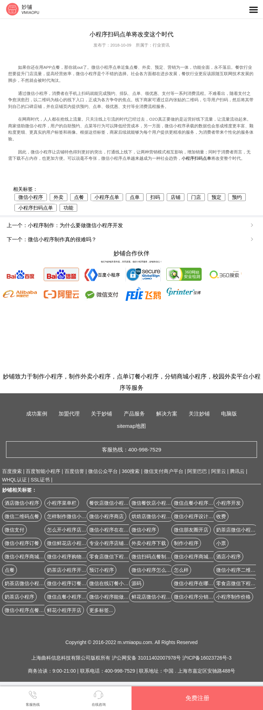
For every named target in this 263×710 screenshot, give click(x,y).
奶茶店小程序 (19, 597)
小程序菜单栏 (62, 503)
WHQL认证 (14, 480)
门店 (196, 197)
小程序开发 (228, 503)
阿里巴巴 (197, 471)
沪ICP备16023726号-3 (206, 658)
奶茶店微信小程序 (236, 530)
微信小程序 (30, 197)
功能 (68, 208)
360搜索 (131, 471)
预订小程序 (101, 570)
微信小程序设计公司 (196, 516)
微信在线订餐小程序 (111, 583)
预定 (216, 197)
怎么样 (181, 570)
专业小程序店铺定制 (111, 543)
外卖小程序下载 (149, 543)
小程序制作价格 (233, 597)
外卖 (58, 197)
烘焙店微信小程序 (151, 516)
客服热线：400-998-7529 (131, 450)
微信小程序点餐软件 (27, 610)
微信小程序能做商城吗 (114, 597)
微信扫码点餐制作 (151, 556)
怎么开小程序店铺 (66, 530)
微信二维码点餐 (22, 516)
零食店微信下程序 (236, 583)
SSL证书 (40, 480)
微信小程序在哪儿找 (196, 583)
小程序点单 (106, 197)
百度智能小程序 (43, 471)
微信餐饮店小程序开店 (156, 503)
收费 (221, 516)
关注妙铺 (199, 414)
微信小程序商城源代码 (198, 556)
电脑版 (229, 414)
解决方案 (166, 414)
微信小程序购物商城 (69, 556)
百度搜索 (12, 471)
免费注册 (197, 698)
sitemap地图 (131, 426)
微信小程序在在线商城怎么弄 (121, 530)
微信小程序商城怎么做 (29, 556)
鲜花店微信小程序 (151, 597)
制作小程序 (186, 543)
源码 (136, 583)
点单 (135, 197)
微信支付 (14, 530)
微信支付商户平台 (163, 471)
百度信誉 (74, 471)
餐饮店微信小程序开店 (114, 503)
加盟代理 (69, 414)
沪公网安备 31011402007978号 (147, 658)
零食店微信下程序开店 (114, 556)
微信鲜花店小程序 (66, 543)
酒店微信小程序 (22, 503)
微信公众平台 (103, 471)
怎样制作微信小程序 (69, 516)
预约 (237, 197)
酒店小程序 (228, 556)
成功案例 (36, 414)
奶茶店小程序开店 (66, 570)
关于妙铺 (101, 414)
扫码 (155, 197)
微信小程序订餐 (22, 543)
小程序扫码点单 (196, 158)
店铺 (176, 197)
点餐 (79, 197)
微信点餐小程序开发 (69, 597)
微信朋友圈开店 (191, 530)
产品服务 (134, 414)
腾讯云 (237, 471)
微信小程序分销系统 (196, 597)
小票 (221, 543)
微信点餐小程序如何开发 (201, 503)
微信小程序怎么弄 (151, 570)
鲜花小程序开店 (64, 610)
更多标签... (101, 610)
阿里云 (218, 471)
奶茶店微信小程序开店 (29, 583)
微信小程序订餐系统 (69, 583)
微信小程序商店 (106, 516)
